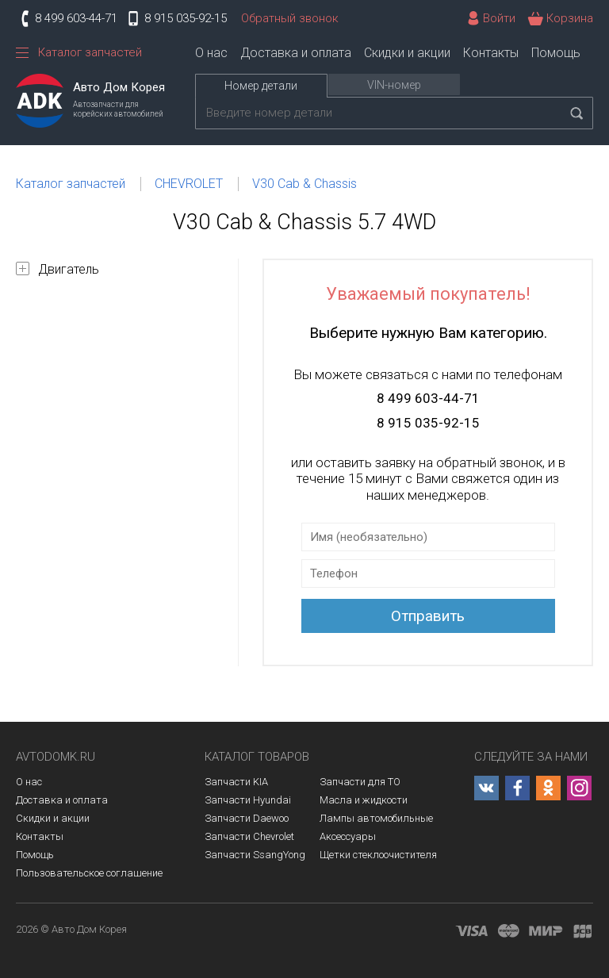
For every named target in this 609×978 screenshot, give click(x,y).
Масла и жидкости (364, 800)
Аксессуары (348, 836)
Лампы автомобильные (376, 818)
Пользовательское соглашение (89, 873)
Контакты (491, 52)
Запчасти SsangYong (255, 855)
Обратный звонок (290, 18)
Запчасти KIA (236, 782)
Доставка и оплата (295, 52)
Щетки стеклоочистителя (378, 855)
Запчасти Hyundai (248, 800)
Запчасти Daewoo (247, 818)
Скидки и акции (407, 52)
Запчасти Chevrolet (249, 836)
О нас (211, 52)
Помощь (555, 52)
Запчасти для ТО (360, 782)
